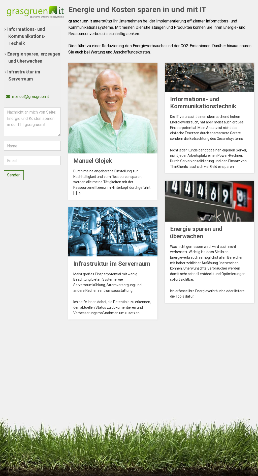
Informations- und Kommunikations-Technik (26, 36)
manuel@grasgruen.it (27, 96)
